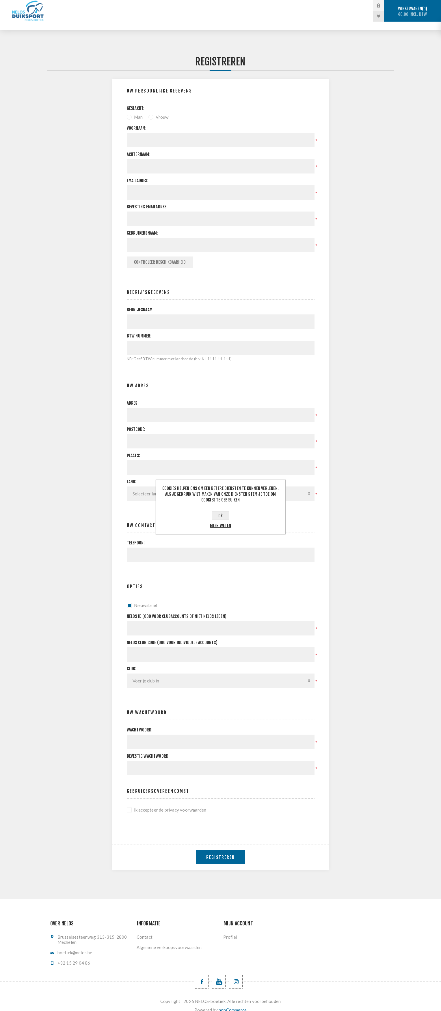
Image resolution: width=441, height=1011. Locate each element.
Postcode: (136, 421)
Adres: (133, 394)
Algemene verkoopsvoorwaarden (169, 939)
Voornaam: (137, 119)
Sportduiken (157, 6)
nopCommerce (233, 1001)
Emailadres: (137, 172)
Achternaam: (138, 146)
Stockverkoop (114, 6)
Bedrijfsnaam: (140, 301)
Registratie (329, 6)
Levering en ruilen (194, 16)
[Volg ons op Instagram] (236, 973)
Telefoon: (136, 534)
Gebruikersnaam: (142, 224)
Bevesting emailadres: (147, 198)
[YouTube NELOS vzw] (219, 973)
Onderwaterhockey (242, 6)
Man (138, 108)
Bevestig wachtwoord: (148, 747)
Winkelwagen (413, 11)
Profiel (230, 928)
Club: (132, 660)
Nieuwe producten (247, 16)
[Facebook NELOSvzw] (202, 973)
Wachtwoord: (140, 721)
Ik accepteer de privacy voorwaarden (170, 801)
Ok (220, 515)
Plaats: (133, 447)
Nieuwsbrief (146, 596)
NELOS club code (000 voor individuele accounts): (173, 634)
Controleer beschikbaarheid (160, 253)
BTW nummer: (139, 327)
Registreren (220, 849)
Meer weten (220, 525)
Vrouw (162, 108)
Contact (144, 928)
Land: (132, 473)
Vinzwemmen (289, 6)
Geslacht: (136, 100)
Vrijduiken (196, 6)
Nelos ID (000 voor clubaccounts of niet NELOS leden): (177, 608)
